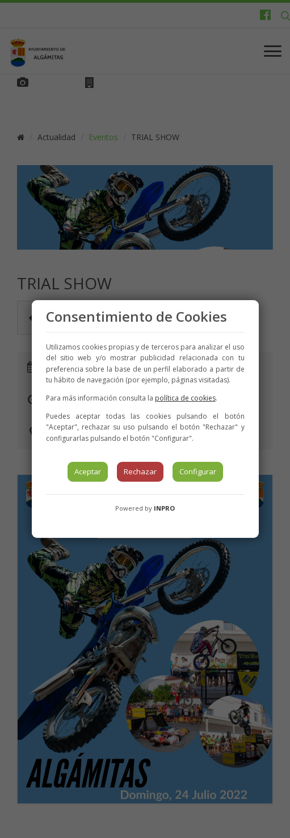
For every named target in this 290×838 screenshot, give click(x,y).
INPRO (164, 508)
